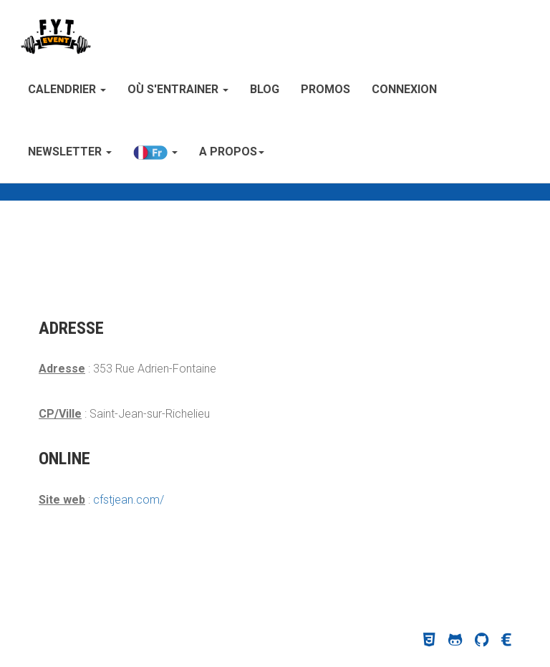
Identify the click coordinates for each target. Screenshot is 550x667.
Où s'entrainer (177, 89)
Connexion (404, 89)
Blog (264, 89)
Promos (325, 89)
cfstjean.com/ (128, 500)
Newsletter (70, 151)
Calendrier (67, 89)
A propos (231, 151)
